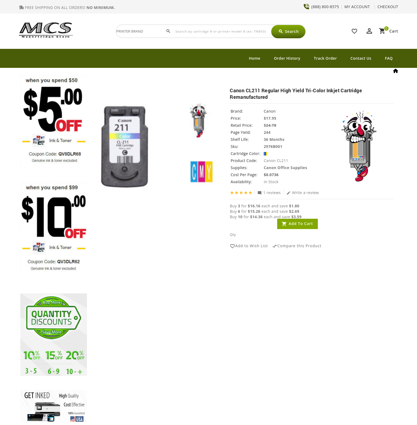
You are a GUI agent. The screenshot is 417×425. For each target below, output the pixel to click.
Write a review (302, 192)
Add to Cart (301, 223)
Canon (270, 111)
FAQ (389, 58)
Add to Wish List (249, 246)
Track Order (325, 58)
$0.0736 (271, 174)
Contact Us (360, 58)
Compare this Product (297, 246)
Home (254, 58)
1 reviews (269, 192)
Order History (287, 58)
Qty (233, 234)
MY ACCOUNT (357, 6)
